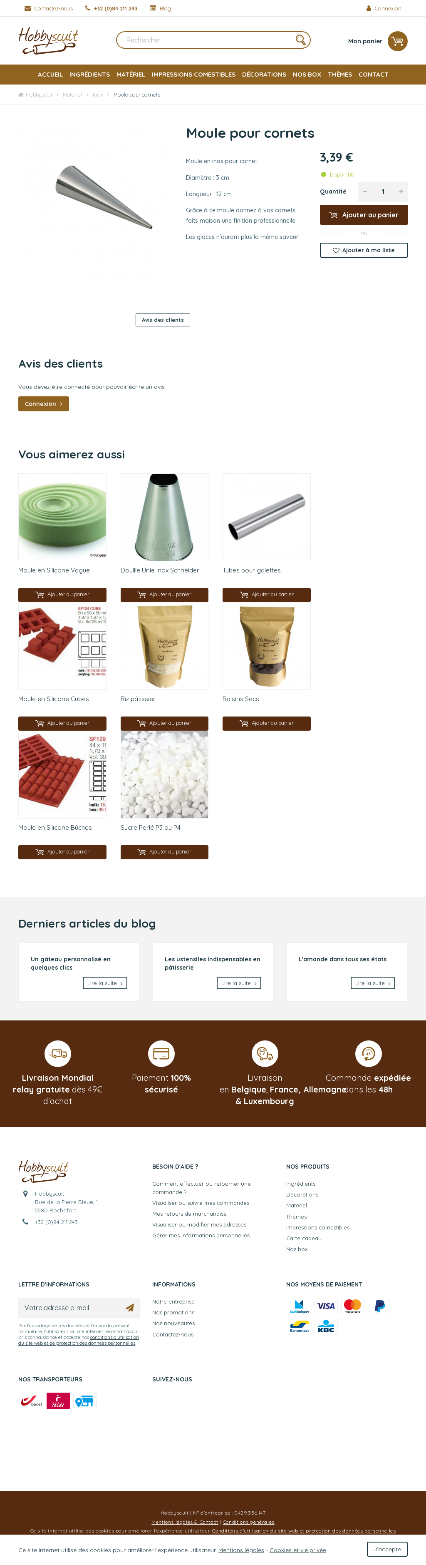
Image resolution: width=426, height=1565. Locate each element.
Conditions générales (249, 1525)
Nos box (307, 74)
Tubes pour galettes (252, 570)
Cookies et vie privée (298, 1550)
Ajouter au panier (370, 215)
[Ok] (130, 1311)
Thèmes (340, 74)
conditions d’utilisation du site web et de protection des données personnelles (78, 1343)
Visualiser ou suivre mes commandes (200, 1205)
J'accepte (387, 1549)
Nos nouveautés (173, 1326)
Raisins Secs (241, 700)
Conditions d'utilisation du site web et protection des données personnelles (304, 1534)
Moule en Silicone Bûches (55, 830)
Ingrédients (89, 74)
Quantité (333, 191)
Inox (98, 94)
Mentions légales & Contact (184, 1525)
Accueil (50, 74)
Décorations (264, 74)
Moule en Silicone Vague (54, 570)
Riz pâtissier (138, 700)
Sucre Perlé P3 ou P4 (151, 830)
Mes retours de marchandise (189, 1216)
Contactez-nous (172, 1337)
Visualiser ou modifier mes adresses (199, 1227)
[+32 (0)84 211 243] (111, 8)
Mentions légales (241, 1550)
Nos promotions (173, 1315)
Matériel (130, 74)
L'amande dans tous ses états (342, 962)
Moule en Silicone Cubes (53, 700)
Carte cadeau (304, 1241)
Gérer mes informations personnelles (201, 1238)
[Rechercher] (213, 41)
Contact (374, 74)
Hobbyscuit (35, 94)
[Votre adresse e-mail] (79, 1311)
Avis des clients (163, 319)
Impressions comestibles (193, 74)
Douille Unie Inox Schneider (160, 570)
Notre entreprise (173, 1304)
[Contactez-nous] (48, 8)
